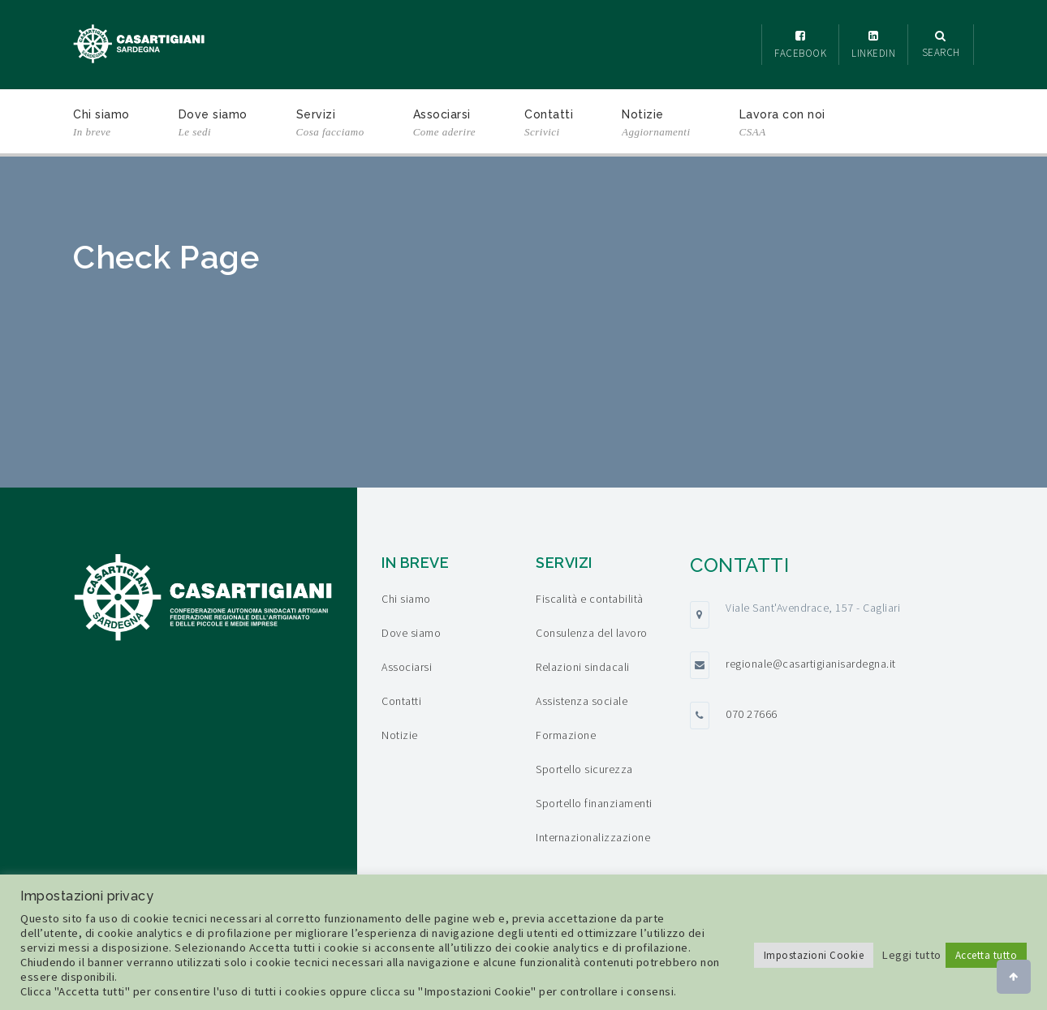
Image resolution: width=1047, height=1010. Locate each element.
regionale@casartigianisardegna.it (811, 663)
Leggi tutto (911, 955)
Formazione (566, 735)
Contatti (548, 124)
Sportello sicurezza (584, 769)
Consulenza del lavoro (592, 632)
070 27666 (752, 714)
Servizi (330, 124)
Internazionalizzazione (593, 837)
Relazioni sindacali (583, 667)
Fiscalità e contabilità (590, 598)
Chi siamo (101, 124)
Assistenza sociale (581, 701)
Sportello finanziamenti (594, 803)
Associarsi (444, 124)
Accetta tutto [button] (986, 955)
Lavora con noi (782, 124)
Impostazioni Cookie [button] (814, 955)
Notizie (656, 124)
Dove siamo (213, 124)
